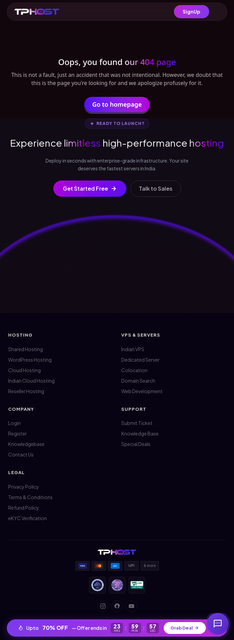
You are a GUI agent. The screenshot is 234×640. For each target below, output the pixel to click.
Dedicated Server (140, 360)
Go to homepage (117, 105)
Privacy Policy (23, 487)
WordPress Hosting (30, 360)
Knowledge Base (140, 433)
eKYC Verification (27, 518)
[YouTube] (131, 606)
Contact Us (21, 454)
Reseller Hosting (26, 391)
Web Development (142, 391)
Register (17, 433)
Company (21, 409)
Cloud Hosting (24, 370)
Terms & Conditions (30, 497)
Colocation (134, 370)
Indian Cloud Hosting (31, 381)
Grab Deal (184, 628)
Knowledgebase (26, 444)
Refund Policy (23, 508)
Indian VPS (132, 349)
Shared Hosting (25, 349)
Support (133, 409)
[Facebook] (117, 606)
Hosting (20, 335)
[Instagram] (103, 606)
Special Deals (135, 444)
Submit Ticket (136, 423)
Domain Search (138, 381)
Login (14, 423)
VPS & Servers (141, 335)
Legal (16, 472)
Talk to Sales (156, 188)
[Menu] (217, 11)
